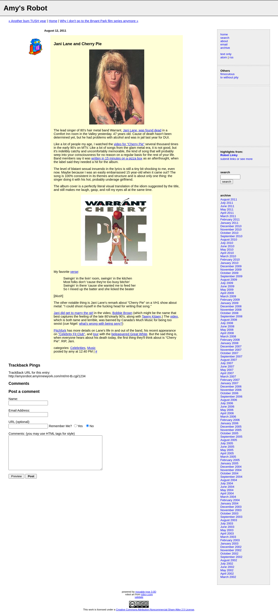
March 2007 (228, 376)
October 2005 (229, 433)
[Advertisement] (233, 115)
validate (139, 597)
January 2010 (229, 263)
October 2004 (229, 473)
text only (226, 54)
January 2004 (229, 503)
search (224, 37)
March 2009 (228, 296)
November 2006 (231, 390)
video (174, 316)
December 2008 (231, 306)
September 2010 (231, 236)
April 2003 (227, 533)
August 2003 (228, 520)
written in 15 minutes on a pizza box (116, 158)
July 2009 (226, 283)
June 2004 (227, 486)
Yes (80, 426)
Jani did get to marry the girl (73, 313)
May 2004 (227, 490)
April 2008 (227, 333)
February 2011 (230, 219)
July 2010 (226, 243)
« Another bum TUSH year (27, 21)
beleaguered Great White (129, 334)
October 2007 (229, 353)
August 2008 (228, 319)
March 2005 (228, 456)
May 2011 (227, 209)
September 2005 (231, 436)
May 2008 (227, 329)
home (224, 34)
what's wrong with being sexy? (100, 323)
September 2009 (231, 276)
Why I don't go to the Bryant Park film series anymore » (99, 21)
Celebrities (77, 348)
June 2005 (227, 446)
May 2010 (227, 249)
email (224, 44)
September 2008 (231, 316)
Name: (13, 399)
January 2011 (229, 222)
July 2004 (226, 483)
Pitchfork (60, 330)
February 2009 (230, 299)
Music (91, 348)
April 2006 (227, 413)
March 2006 (228, 416)
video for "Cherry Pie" (129, 144)
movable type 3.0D (145, 591)
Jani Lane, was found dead (142, 130)
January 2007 (229, 383)
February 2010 (230, 259)
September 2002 (231, 557)
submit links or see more (236, 159)
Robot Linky (229, 155)
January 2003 (229, 543)
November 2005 (231, 430)
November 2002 (231, 550)
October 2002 (229, 553)
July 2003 (226, 523)
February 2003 (230, 540)
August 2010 (228, 239)
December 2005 (231, 426)
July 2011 (226, 202)
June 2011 (227, 206)
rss (231, 57)
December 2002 (231, 547)
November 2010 (231, 229)
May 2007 (227, 369)
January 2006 (229, 423)
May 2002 (227, 570)
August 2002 (228, 560)
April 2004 (227, 493)
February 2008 (230, 339)
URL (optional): (19, 422)
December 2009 (231, 266)
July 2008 (226, 323)
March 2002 (228, 577)
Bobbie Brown (122, 313)
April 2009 (227, 293)
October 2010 (229, 233)
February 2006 (230, 420)
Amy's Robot (25, 8)
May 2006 (227, 410)
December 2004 (231, 466)
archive (225, 47)
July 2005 (226, 443)
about (224, 41)
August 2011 (228, 199)
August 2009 (228, 279)
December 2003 (231, 506)
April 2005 (227, 453)
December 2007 (231, 346)
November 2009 (231, 269)
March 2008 (228, 336)
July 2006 (226, 403)
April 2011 (227, 212)
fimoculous (227, 74)
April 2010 (227, 253)
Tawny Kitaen (151, 316)
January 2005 (229, 463)
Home (53, 21)
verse (74, 271)
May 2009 (227, 289)
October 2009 (229, 273)
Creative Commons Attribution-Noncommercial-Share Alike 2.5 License (155, 609)
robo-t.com (147, 594)
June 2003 (227, 526)
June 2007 (227, 366)
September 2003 (231, 516)
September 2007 (231, 356)
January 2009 (229, 303)
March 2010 (228, 256)
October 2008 (229, 313)
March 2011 (228, 216)
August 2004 (228, 480)
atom (223, 57)
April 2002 (227, 573)
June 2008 (227, 326)
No (92, 426)
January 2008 (229, 343)
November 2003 (231, 510)
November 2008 (231, 309)
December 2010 (231, 226)
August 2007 (228, 359)
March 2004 (228, 496)
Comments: (16, 433)
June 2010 (227, 246)
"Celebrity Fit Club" (71, 334)
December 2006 (231, 386)
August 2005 (228, 440)
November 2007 (231, 349)
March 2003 (228, 536)
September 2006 (231, 396)
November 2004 (231, 470)
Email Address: (19, 410)
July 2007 (226, 363)
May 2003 (227, 530)
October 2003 (229, 513)
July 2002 (226, 563)
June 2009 (227, 286)
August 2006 (228, 400)
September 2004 (231, 476)
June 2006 (227, 406)
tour (96, 334)
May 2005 (227, 450)
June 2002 (227, 567)
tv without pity (229, 77)
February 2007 (230, 379)
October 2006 (229, 393)
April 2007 (227, 373)
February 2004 (230, 500)
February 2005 (230, 460)
